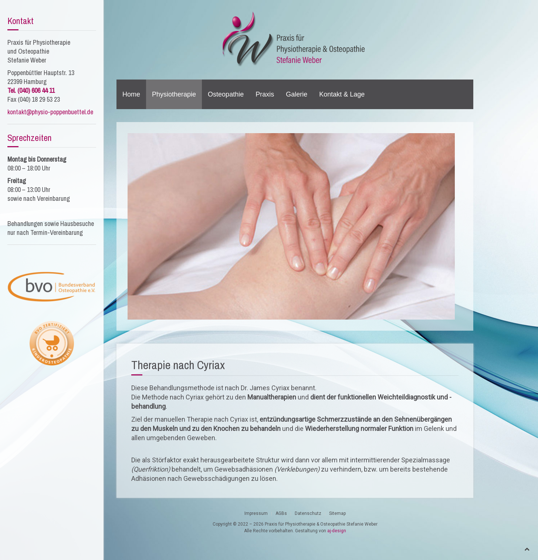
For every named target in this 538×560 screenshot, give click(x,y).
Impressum (256, 513)
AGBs (281, 513)
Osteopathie (226, 94)
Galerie (296, 94)
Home (131, 94)
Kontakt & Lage (342, 94)
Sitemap (337, 513)
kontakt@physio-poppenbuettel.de (50, 112)
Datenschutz (308, 513)
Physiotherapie (174, 94)
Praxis (265, 94)
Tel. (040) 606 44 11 (31, 90)
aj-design (336, 530)
